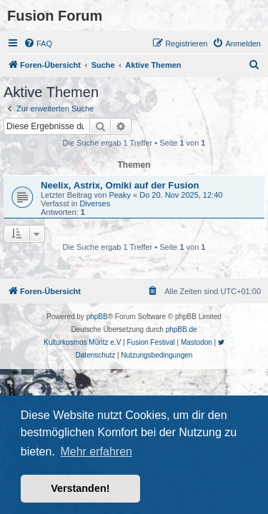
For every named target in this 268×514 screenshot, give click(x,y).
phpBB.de (181, 329)
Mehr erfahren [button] (96, 451)
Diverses (94, 203)
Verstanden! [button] (80, 488)
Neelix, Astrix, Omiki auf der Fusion (120, 185)
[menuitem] (38, 43)
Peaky (120, 195)
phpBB (97, 317)
